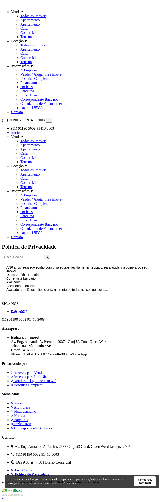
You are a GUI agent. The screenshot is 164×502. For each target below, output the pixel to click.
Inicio (15, 132)
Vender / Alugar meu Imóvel (41, 74)
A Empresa (28, 70)
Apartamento (30, 20)
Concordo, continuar (145, 481)
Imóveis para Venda (27, 372)
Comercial (28, 33)
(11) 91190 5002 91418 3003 (23, 120)
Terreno (26, 37)
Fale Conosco (23, 470)
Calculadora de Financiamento (42, 104)
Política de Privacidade (30, 474)
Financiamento (31, 83)
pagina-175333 (31, 108)
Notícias (26, 87)
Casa (24, 28)
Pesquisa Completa (34, 78)
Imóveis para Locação (29, 377)
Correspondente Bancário (39, 99)
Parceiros (27, 91)
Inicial (17, 403)
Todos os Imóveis (33, 16)
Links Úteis (28, 95)
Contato (17, 112)
